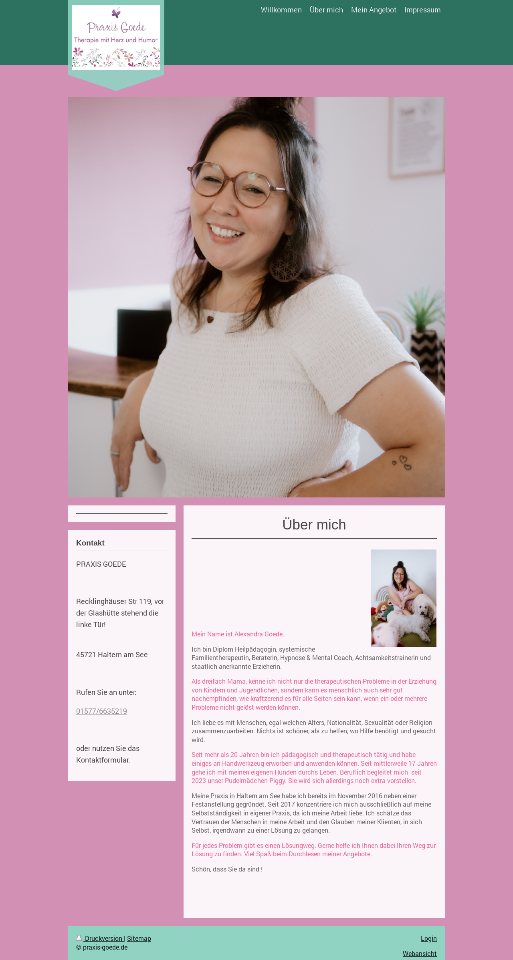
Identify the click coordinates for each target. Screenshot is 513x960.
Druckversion (100, 938)
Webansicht (420, 953)
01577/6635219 (101, 711)
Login (429, 938)
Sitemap (139, 938)
